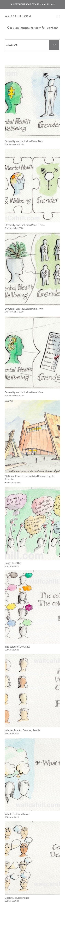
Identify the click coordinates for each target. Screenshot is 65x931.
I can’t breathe (13, 563)
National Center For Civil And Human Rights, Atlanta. (30, 478)
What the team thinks (17, 814)
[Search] (54, 45)
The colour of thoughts (17, 646)
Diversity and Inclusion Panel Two (24, 308)
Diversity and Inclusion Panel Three (25, 225)
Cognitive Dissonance (17, 897)
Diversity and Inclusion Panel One (24, 392)
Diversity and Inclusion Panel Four (24, 141)
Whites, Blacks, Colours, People (22, 730)
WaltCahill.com (18, 16)
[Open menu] (58, 16)
